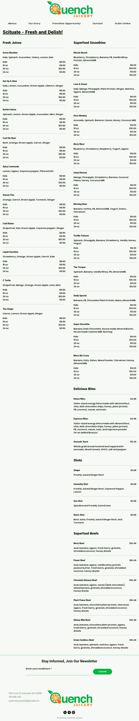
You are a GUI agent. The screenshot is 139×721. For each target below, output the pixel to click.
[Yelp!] (65, 712)
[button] (12, 23)
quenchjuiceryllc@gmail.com (24, 700)
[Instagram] (73, 712)
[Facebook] (69, 712)
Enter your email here (38, 669)
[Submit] (102, 671)
